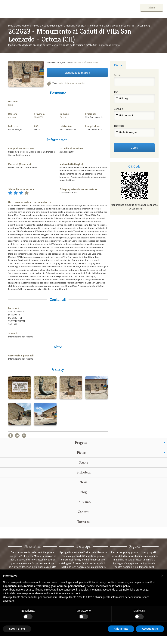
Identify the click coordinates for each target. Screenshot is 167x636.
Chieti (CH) (39, 117)
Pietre (81, 452)
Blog (83, 492)
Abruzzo (12, 117)
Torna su (83, 522)
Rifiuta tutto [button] (121, 628)
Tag (116, 92)
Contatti (83, 512)
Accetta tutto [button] (150, 628)
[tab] (118, 65)
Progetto (81, 442)
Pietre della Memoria (32, 9)
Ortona (63, 117)
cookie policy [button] (122, 586)
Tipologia (119, 125)
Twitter (17, 435)
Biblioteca (84, 472)
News (83, 482)
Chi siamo (83, 502)
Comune (118, 108)
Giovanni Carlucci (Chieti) (85, 62)
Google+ (24, 435)
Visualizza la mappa (77, 72)
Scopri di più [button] (17, 628)
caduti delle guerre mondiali (71, 83)
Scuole (83, 462)
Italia (10, 104)
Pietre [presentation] (118, 65)
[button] (162, 575)
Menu (151, 7)
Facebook (10, 435)
